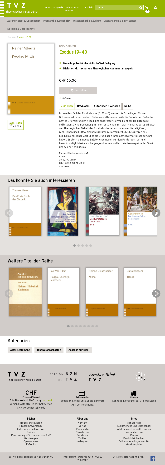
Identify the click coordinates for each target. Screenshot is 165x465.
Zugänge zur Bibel (78, 350)
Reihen (31, 432)
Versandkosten (134, 432)
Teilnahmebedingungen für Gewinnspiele (134, 443)
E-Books (31, 444)
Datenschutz (85, 457)
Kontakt (89, 7)
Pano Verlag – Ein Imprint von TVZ (31, 435)
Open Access (31, 441)
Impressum (69, 457)
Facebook (82, 435)
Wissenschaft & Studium (87, 21)
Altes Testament (20, 350)
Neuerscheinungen (31, 423)
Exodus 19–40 (25, 37)
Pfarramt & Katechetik (56, 21)
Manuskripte (134, 423)
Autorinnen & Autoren (72, 9)
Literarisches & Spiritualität (119, 21)
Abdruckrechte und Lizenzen (134, 429)
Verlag (82, 426)
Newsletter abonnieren (128, 457)
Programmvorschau (30, 426)
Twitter (82, 438)
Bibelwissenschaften (49, 350)
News (47, 7)
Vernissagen (31, 438)
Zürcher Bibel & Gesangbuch (23, 21)
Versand (47, 400)
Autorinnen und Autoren (31, 429)
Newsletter (82, 432)
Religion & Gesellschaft (20, 29)
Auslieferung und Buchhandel (134, 426)
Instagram (82, 441)
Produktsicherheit (134, 438)
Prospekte (58, 7)
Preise (134, 435)
